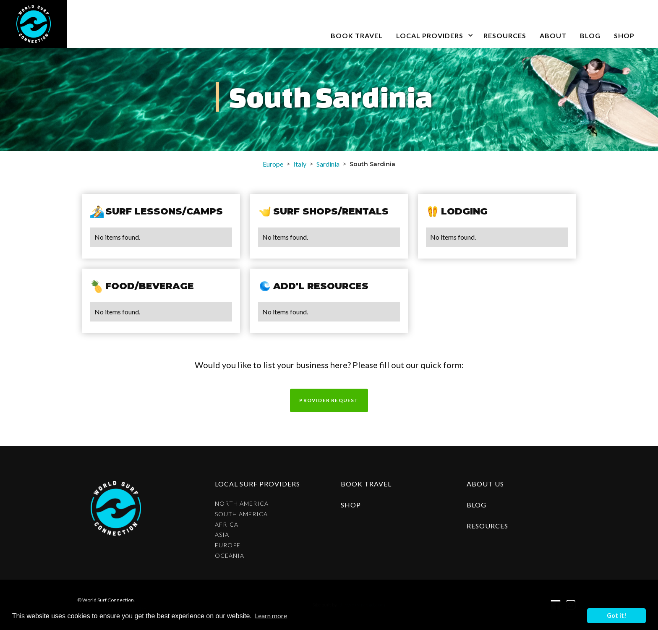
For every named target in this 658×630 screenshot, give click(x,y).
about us (485, 484)
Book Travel (366, 484)
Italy (299, 164)
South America (241, 514)
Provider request (328, 400)
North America (242, 503)
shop (351, 505)
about (553, 35)
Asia (222, 534)
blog (590, 35)
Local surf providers (257, 484)
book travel (357, 35)
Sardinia (327, 164)
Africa (226, 524)
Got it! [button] (617, 615)
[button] (433, 24)
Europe (273, 164)
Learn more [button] (271, 616)
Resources (504, 35)
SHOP (624, 35)
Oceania (229, 555)
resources (487, 526)
